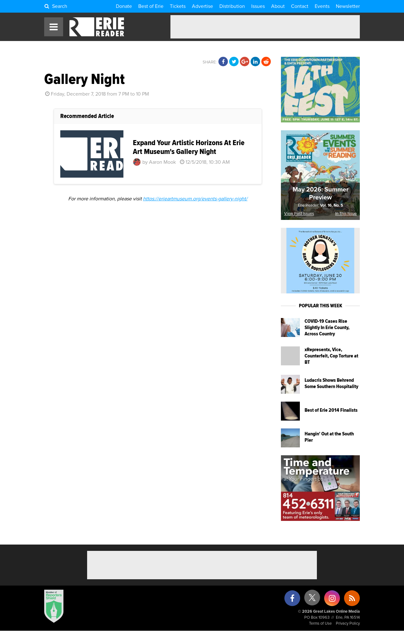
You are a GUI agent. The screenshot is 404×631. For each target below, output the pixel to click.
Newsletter (348, 6)
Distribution (232, 6)
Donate (124, 6)
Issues (258, 6)
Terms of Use (320, 624)
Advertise (202, 6)
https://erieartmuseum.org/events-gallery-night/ (195, 198)
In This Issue (346, 214)
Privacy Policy (348, 624)
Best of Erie (150, 6)
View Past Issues (299, 214)
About (278, 6)
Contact (299, 6)
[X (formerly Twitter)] (312, 600)
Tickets (178, 6)
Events (322, 6)
